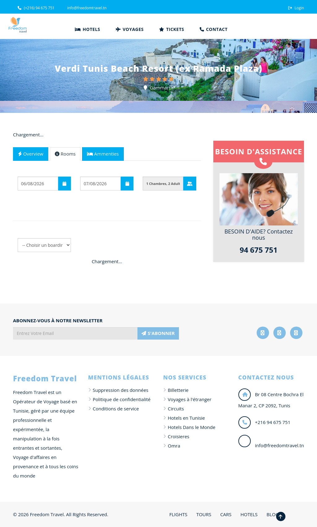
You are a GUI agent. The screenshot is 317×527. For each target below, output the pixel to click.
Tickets (171, 29)
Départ (26, 172)
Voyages (130, 29)
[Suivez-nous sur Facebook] (263, 333)
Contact (214, 29)
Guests (150, 172)
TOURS (203, 514)
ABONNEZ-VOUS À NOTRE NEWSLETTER (57, 320)
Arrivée (88, 172)
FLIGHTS (178, 514)
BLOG (273, 514)
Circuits (176, 408)
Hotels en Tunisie (186, 418)
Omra (174, 446)
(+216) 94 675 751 (36, 8)
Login (296, 8)
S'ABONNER (158, 333)
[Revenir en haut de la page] (280, 516)
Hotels (87, 29)
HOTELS (249, 514)
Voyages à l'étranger (189, 399)
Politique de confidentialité (122, 399)
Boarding (28, 200)
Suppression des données (121, 390)
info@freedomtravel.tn (86, 8)
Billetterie (178, 390)
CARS (225, 514)
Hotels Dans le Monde (191, 427)
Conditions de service (116, 408)
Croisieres (178, 436)
